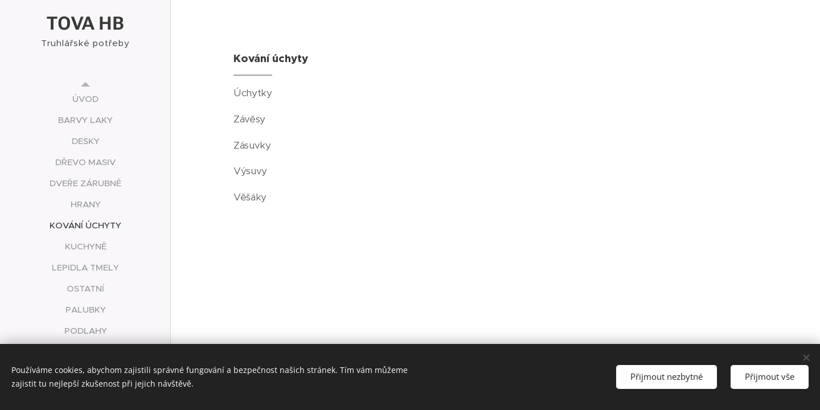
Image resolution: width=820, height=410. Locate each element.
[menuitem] (85, 98)
